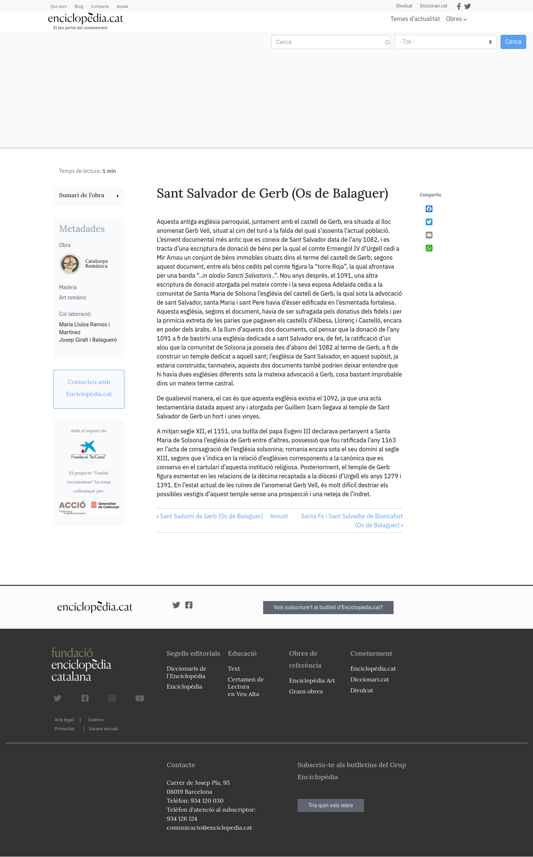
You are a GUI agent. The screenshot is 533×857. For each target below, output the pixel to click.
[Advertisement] (134, 89)
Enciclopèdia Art (312, 680)
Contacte (100, 6)
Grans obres (306, 691)
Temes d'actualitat (415, 18)
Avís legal (64, 719)
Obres (454, 18)
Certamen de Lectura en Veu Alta (246, 686)
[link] (89, 196)
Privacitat (64, 728)
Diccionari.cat (433, 6)
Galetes (96, 719)
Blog (78, 6)
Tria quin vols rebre (330, 805)
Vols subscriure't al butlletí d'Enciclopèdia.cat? (328, 607)
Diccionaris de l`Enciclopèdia (186, 672)
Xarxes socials (103, 728)
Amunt (279, 516)
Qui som (58, 6)
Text (234, 668)
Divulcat (405, 6)
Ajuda (122, 6)
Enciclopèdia (184, 686)
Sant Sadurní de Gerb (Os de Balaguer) (210, 516)
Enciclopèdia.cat (373, 668)
